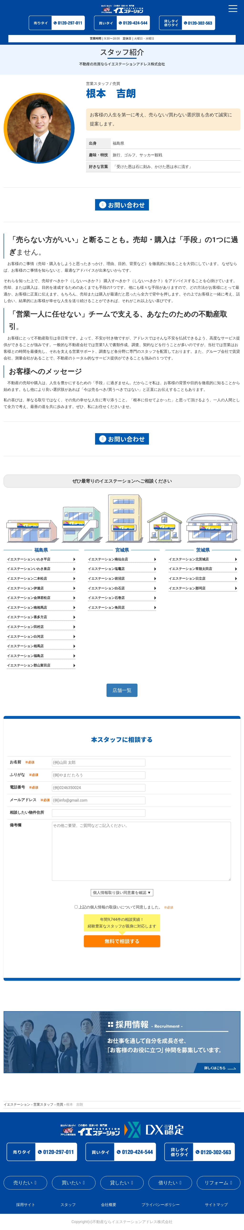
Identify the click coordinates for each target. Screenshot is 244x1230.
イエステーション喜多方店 (27, 617)
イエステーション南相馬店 (27, 608)
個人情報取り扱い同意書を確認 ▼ (122, 892)
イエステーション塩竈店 (106, 569)
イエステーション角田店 (106, 608)
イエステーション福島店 (25, 656)
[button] (122, 690)
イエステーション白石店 (106, 588)
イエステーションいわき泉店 (28, 569)
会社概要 (108, 1204)
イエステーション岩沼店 (106, 579)
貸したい (119, 1183)
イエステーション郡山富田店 (28, 666)
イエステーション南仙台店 (108, 559)
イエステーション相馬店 (25, 646)
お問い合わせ (122, 204)
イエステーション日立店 (187, 579)
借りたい (168, 1183)
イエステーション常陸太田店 (190, 569)
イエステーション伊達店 (25, 588)
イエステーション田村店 (25, 627)
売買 (59, 1104)
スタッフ (68, 1204)
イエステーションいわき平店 (28, 559)
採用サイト (25, 1204)
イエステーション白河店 (25, 637)
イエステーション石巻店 (106, 598)
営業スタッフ (43, 1104)
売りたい (22, 1183)
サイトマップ (216, 1204)
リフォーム (216, 1183)
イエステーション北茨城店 (189, 559)
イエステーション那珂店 (187, 588)
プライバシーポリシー (161, 1204)
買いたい (71, 1183)
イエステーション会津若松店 (28, 598)
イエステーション (17, 1104)
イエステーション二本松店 (27, 579)
